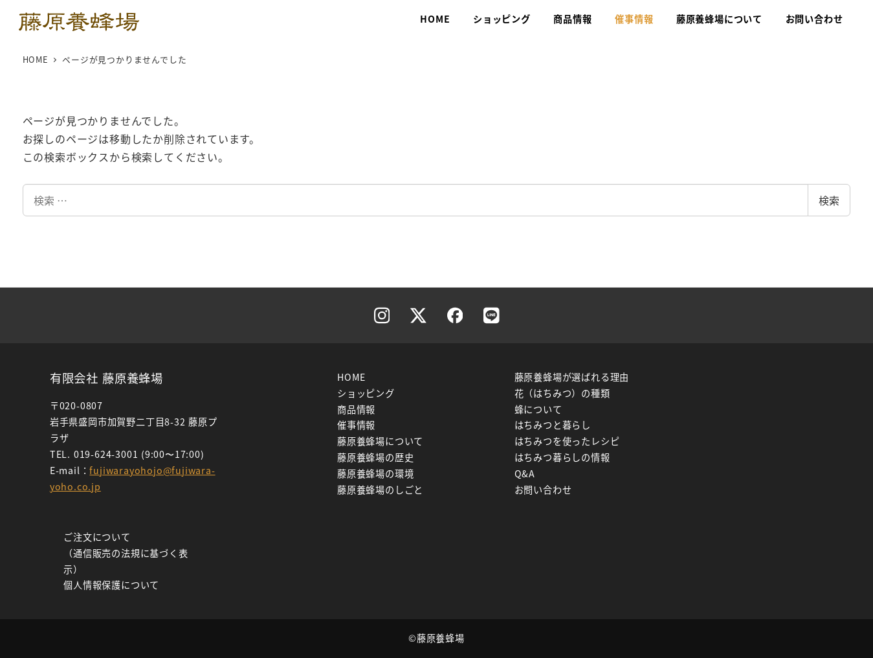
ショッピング (366, 393)
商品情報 (356, 409)
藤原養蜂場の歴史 (375, 457)
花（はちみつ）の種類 (562, 393)
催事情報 (356, 424)
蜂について (538, 409)
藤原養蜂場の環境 (375, 473)
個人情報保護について (111, 584)
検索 (829, 200)
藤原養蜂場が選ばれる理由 (572, 376)
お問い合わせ (543, 489)
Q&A (524, 473)
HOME (351, 376)
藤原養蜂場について (380, 441)
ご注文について (97, 536)
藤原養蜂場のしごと (380, 489)
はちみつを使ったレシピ (567, 441)
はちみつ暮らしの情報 (562, 457)
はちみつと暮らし (552, 424)
